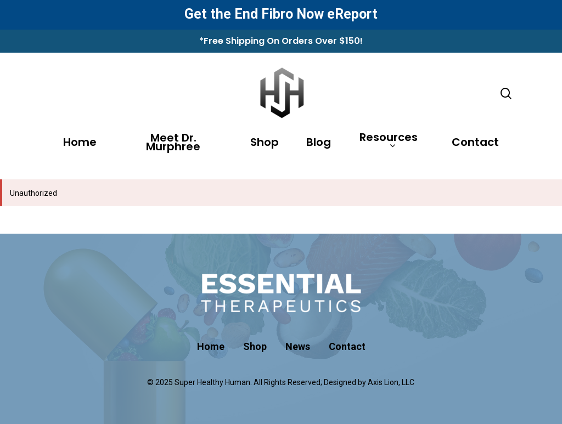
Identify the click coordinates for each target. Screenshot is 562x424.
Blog (318, 144)
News (297, 346)
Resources (388, 142)
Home (80, 144)
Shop (264, 144)
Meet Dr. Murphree (173, 143)
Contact (475, 144)
